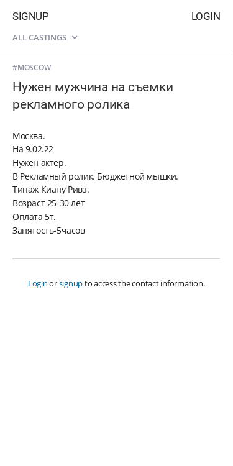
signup (71, 283)
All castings (44, 37)
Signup (30, 16)
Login (206, 16)
